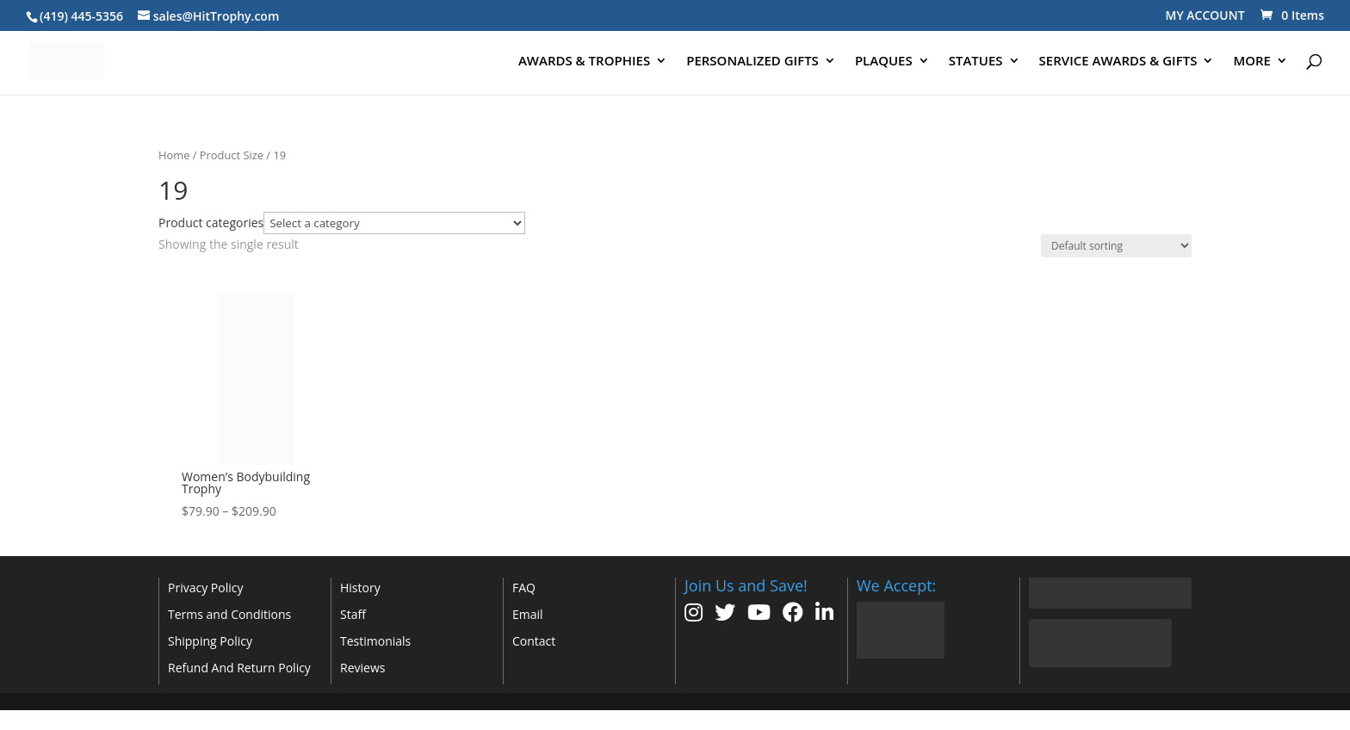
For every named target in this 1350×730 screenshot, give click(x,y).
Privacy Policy (205, 587)
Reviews (362, 667)
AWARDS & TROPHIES (584, 61)
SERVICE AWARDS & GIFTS (1118, 61)
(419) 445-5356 (81, 16)
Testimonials (375, 641)
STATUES (976, 61)
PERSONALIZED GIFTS (752, 61)
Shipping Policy (210, 641)
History (360, 587)
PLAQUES (884, 61)
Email (527, 614)
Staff (353, 614)
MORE (1252, 61)
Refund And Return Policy (239, 667)
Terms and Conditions (229, 614)
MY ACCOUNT (1205, 15)
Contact (533, 641)
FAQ (524, 587)
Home (173, 155)
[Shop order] (1116, 245)
